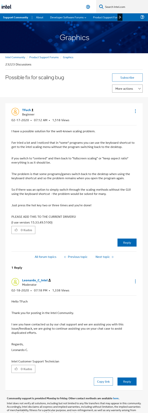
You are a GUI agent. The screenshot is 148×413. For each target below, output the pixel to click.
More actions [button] (124, 88)
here (116, 398)
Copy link (103, 381)
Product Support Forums (44, 57)
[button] (135, 111)
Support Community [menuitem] (15, 17)
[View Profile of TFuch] (27, 110)
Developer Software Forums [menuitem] (67, 17)
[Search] (101, 6)
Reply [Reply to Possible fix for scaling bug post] (127, 242)
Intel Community (15, 57)
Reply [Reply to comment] (127, 381)
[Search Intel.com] (126, 6)
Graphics (68, 57)
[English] (88, 6)
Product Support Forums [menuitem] (107, 17)
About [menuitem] (39, 17)
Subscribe (127, 77)
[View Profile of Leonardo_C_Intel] (36, 280)
